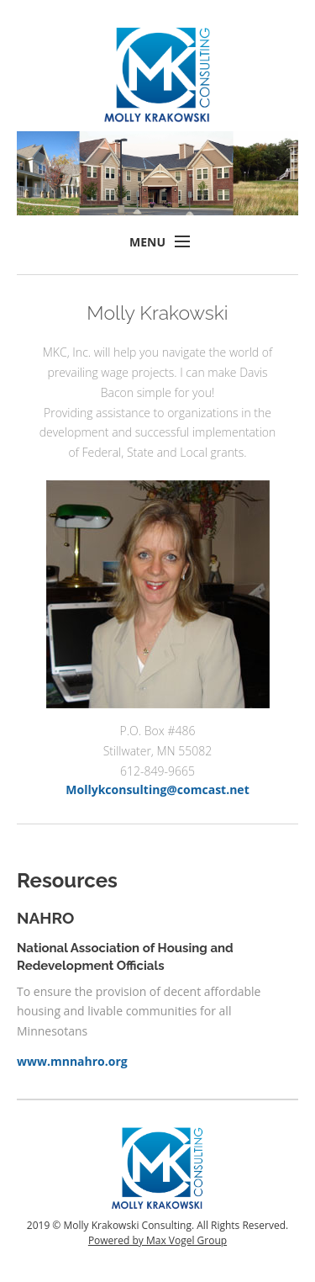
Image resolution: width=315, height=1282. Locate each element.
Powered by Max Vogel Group (157, 1240)
